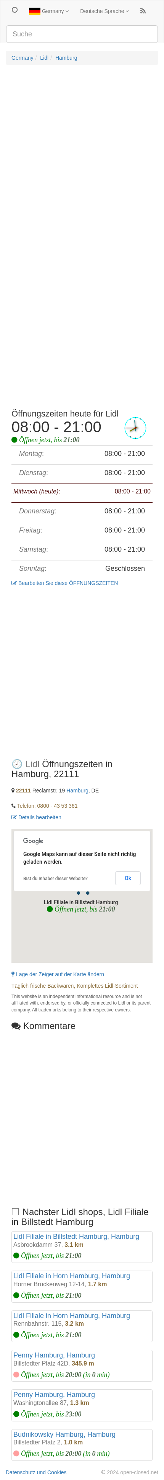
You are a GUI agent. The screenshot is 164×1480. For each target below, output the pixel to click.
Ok (128, 878)
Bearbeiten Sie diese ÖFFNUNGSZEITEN (64, 583)
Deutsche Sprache (104, 11)
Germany (49, 11)
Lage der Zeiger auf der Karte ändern (57, 974)
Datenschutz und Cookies (36, 1472)
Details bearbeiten (36, 817)
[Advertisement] (82, 154)
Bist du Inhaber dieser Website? (55, 878)
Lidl (44, 58)
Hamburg (66, 58)
